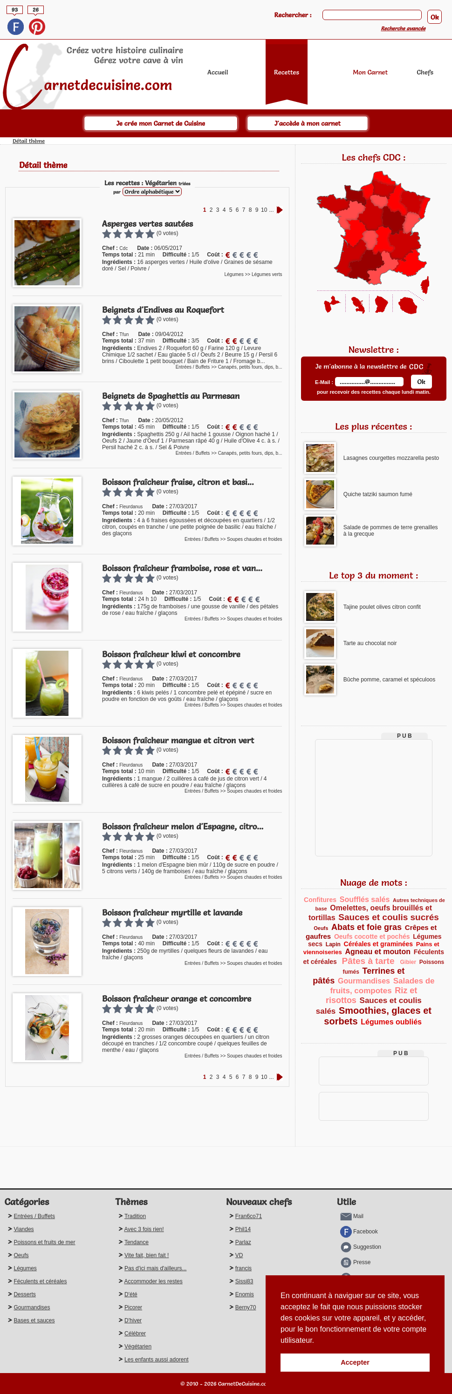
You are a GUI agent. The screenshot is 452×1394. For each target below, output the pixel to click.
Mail (351, 1216)
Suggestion (360, 1247)
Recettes (286, 72)
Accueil (217, 72)
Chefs (425, 72)
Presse (355, 1262)
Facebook (359, 1231)
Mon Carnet (370, 72)
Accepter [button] (355, 1362)
